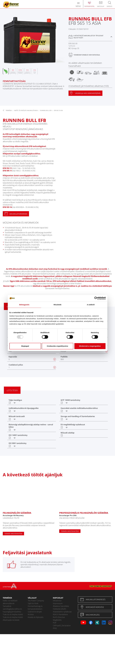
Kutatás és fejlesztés (35, 617)
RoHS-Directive (59, 617)
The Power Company (36, 600)
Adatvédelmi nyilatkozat (62, 611)
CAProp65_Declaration (62, 625)
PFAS (55, 628)
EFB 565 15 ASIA (58, 110)
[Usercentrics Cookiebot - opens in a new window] (96, 298)
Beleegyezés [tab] (24, 305)
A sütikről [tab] (91, 305)
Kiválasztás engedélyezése (57, 346)
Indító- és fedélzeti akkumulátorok (26, 110)
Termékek (9, 110)
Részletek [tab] (57, 305)
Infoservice (57, 600)
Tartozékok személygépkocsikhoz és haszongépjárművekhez (12, 609)
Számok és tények (35, 611)
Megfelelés (57, 620)
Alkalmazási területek (11, 620)
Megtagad (25, 346)
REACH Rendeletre (60, 614)
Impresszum (58, 603)
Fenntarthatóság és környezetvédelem (35, 607)
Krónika (31, 614)
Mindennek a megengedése (90, 346)
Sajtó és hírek (33, 603)
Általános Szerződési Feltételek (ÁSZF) (61, 607)
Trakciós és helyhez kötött (13, 614)
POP (54, 623)
